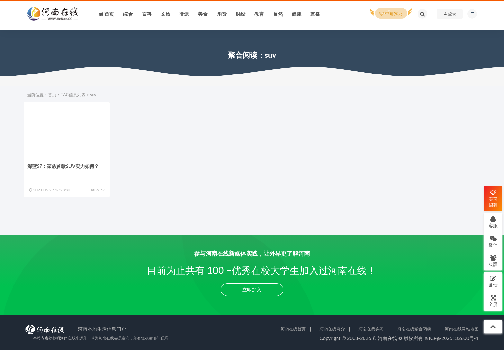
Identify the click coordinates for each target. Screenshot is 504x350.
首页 (52, 94)
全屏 (493, 300)
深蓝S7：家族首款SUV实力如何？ (63, 166)
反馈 (493, 281)
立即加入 (252, 289)
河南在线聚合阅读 (414, 328)
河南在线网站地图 (462, 328)
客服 (493, 222)
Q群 (493, 260)
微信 (493, 241)
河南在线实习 (371, 328)
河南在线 (387, 338)
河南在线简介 (332, 328)
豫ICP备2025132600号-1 (451, 338)
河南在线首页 (293, 328)
